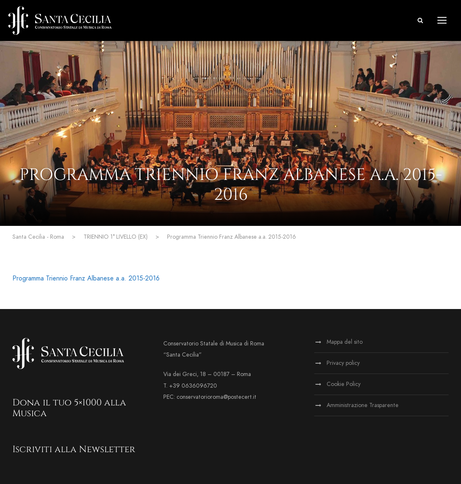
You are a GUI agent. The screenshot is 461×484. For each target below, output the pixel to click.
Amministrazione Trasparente (363, 405)
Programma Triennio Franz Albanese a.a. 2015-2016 (86, 278)
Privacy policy (343, 363)
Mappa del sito (345, 342)
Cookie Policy (344, 384)
